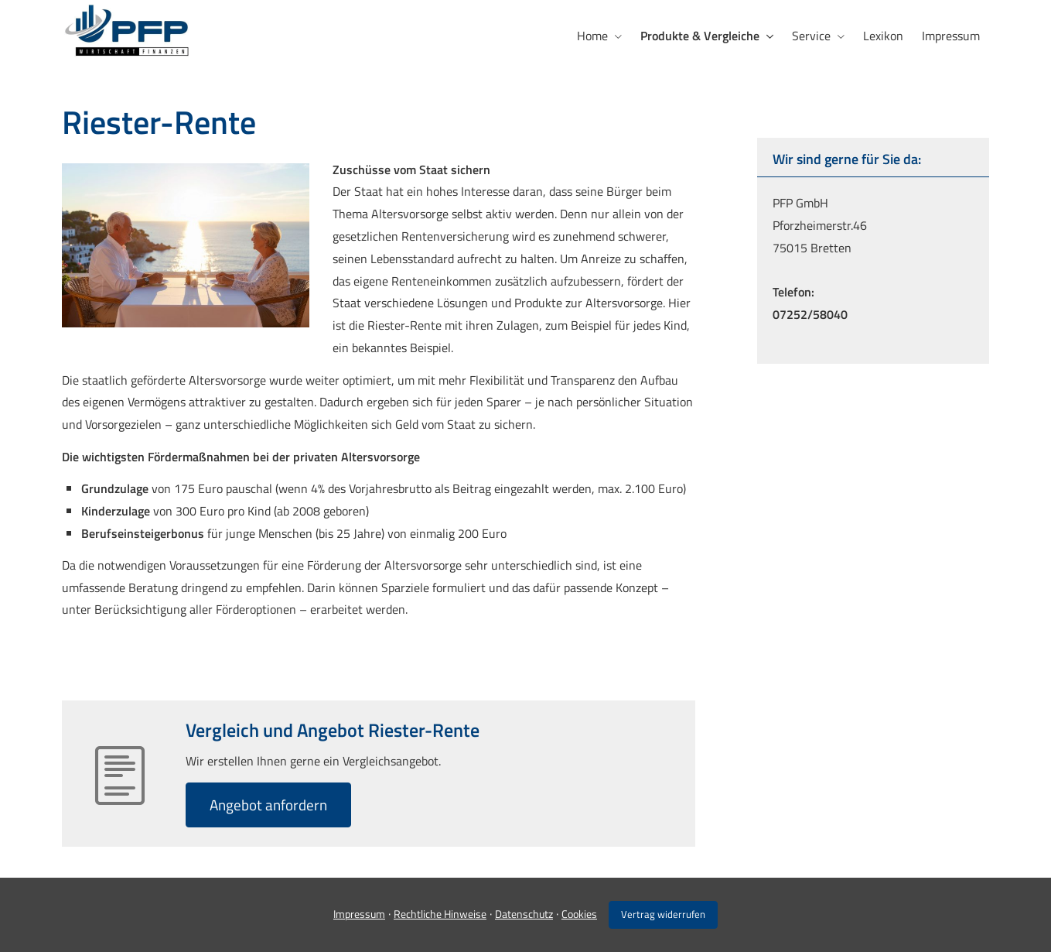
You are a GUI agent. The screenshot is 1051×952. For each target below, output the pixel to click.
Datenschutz (524, 914)
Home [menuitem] (592, 35)
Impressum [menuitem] (951, 35)
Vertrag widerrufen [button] (663, 914)
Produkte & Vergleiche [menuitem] (699, 35)
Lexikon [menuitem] (883, 35)
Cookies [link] (579, 914)
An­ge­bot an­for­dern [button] (268, 804)
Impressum (359, 914)
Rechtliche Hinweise (440, 914)
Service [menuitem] (811, 35)
